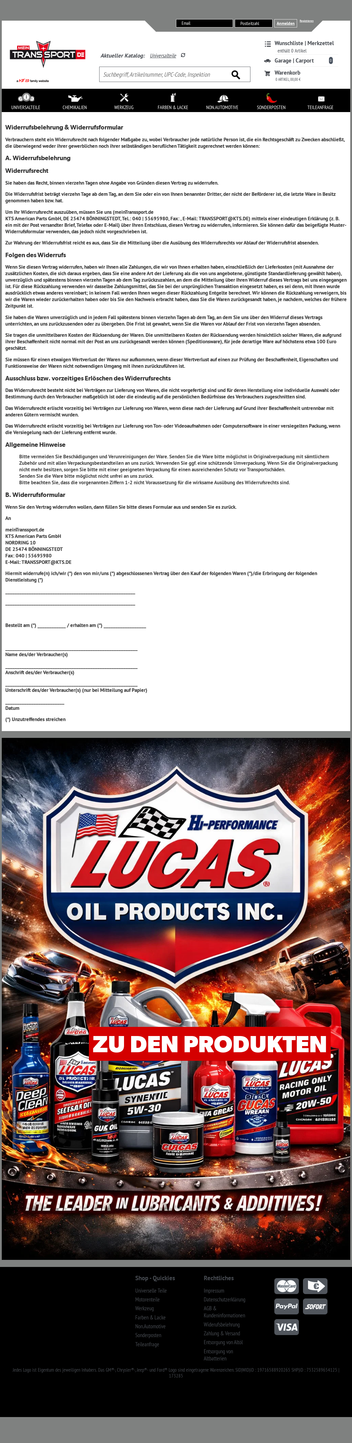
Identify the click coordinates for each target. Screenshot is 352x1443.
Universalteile (163, 55)
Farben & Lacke (150, 1317)
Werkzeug (144, 1308)
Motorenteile (147, 1299)
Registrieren (307, 20)
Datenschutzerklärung (224, 1299)
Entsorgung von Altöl (223, 1342)
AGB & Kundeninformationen (224, 1312)
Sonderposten (148, 1335)
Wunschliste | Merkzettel (304, 43)
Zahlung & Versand (222, 1333)
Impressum (214, 1290)
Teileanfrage (147, 1344)
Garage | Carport (294, 60)
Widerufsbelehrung (222, 1324)
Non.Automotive (150, 1326)
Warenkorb (287, 72)
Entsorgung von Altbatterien (218, 1355)
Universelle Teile (151, 1290)
